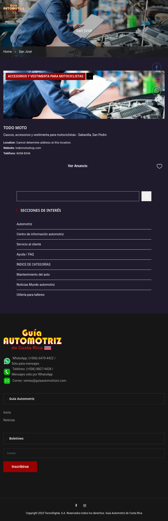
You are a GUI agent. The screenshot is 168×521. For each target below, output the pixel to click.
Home (7, 51)
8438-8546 (23, 153)
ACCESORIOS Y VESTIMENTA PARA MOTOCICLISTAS (45, 76)
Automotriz (24, 224)
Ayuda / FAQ (25, 254)
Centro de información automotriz (40, 234)
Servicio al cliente (29, 244)
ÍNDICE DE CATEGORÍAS (34, 264)
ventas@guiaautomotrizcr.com (44, 380)
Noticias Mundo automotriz (36, 284)
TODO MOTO (15, 127)
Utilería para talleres (30, 294)
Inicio (7, 412)
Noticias (9, 420)
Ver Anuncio (77, 166)
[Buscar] (146, 196)
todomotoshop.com (28, 148)
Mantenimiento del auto (33, 274)
